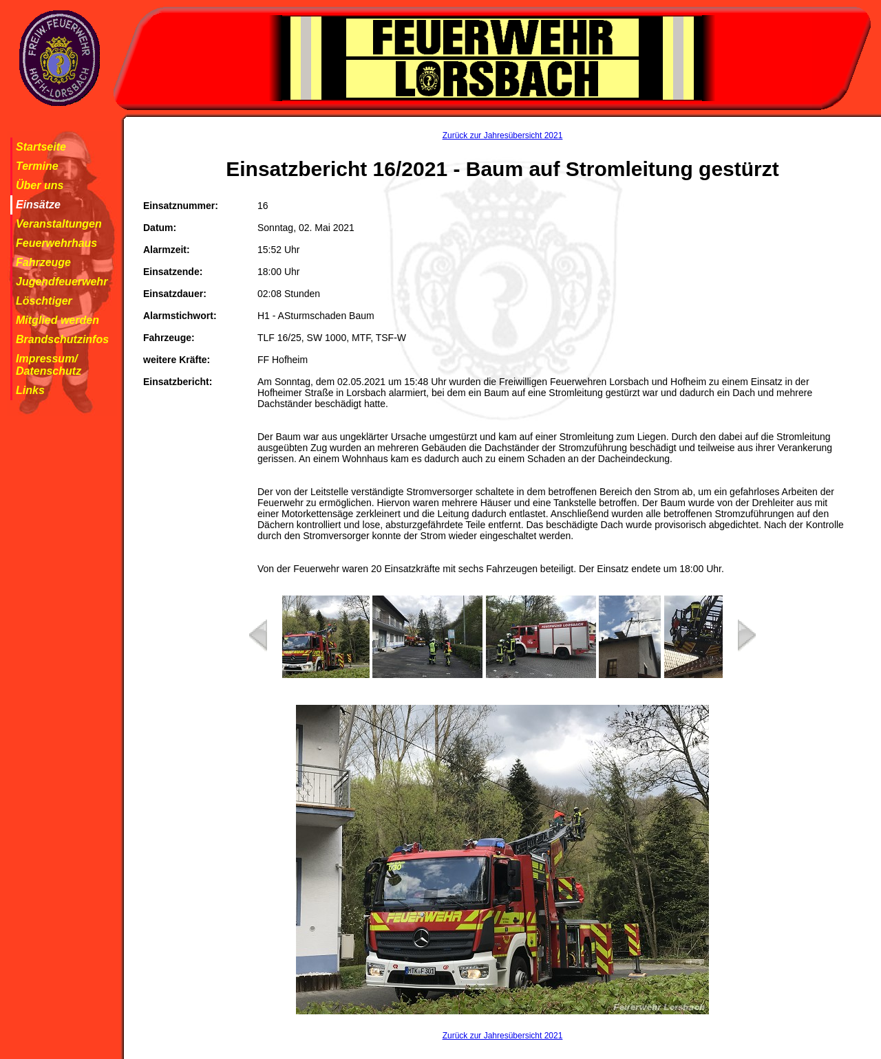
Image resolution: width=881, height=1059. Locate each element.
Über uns (39, 185)
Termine (37, 166)
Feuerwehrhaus (56, 243)
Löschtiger (44, 301)
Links (30, 390)
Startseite (41, 147)
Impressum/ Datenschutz (48, 365)
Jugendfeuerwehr (61, 281)
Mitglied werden (57, 320)
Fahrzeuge (43, 262)
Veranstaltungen (59, 224)
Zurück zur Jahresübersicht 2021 (503, 135)
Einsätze (38, 204)
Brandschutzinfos (62, 339)
